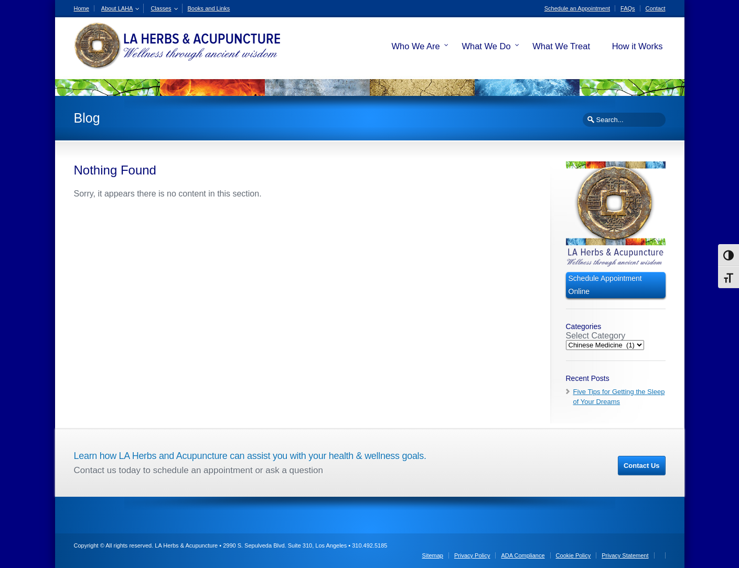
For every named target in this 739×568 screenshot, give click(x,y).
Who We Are (415, 46)
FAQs (627, 8)
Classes (161, 8)
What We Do (486, 46)
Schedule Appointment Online (605, 285)
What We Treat (561, 46)
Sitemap (432, 555)
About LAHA (117, 8)
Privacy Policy (472, 555)
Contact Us (642, 465)
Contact (656, 8)
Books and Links (209, 8)
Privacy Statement (625, 555)
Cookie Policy (573, 555)
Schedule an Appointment (577, 8)
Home (81, 8)
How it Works (637, 46)
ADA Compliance (522, 555)
